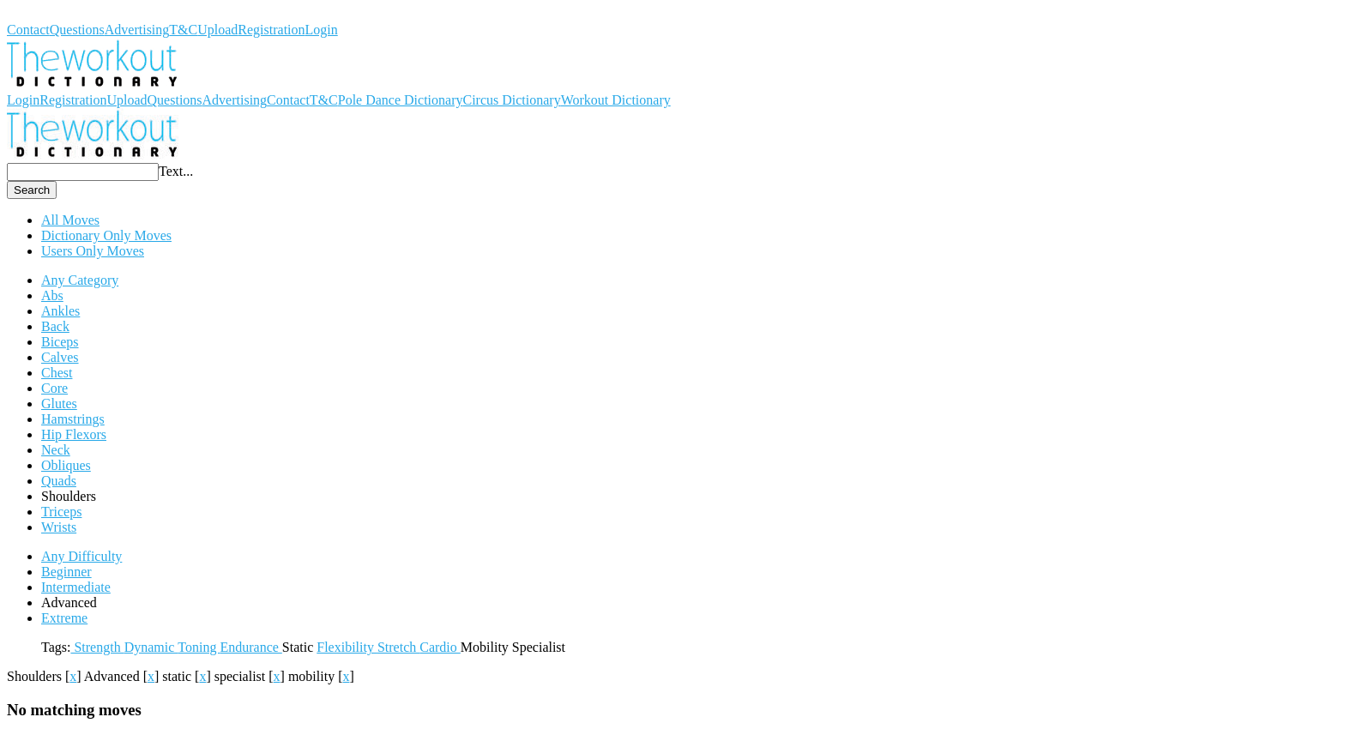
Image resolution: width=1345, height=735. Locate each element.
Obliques (66, 465)
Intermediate (76, 587)
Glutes (59, 403)
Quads (58, 480)
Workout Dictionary (62, 14)
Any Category (79, 280)
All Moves (70, 220)
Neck (55, 450)
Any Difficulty (81, 556)
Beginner (66, 571)
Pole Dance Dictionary (400, 100)
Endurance (250, 647)
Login (321, 29)
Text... (176, 171)
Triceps (61, 511)
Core (54, 388)
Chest (56, 372)
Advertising (137, 29)
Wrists (58, 527)
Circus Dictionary (511, 100)
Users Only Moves (92, 251)
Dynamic (151, 647)
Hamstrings (73, 419)
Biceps (60, 341)
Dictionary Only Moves (106, 235)
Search (32, 190)
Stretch (398, 647)
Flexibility (347, 647)
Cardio (440, 647)
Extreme (64, 618)
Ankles (60, 311)
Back (55, 326)
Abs (52, 295)
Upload (217, 29)
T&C (183, 29)
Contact (28, 29)
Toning (199, 647)
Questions (77, 29)
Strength (97, 647)
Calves (60, 357)
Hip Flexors (73, 434)
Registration (271, 29)
